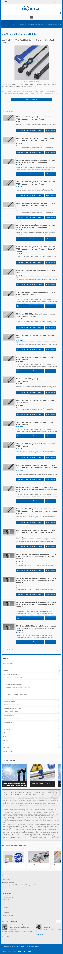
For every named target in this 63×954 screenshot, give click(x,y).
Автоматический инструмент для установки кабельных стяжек (21, 927)
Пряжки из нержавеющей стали (43, 836)
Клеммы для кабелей (18, 828)
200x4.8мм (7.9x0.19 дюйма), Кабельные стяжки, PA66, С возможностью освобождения (35, 139)
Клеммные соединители (45, 831)
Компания (6, 667)
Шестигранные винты (33, 832)
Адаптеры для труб (32, 829)
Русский (58, 2)
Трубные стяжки (11, 826)
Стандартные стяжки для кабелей (14, 677)
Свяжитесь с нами (30, 837)
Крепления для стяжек (51, 828)
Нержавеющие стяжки (9, 701)
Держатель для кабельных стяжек (12, 732)
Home (14, 24)
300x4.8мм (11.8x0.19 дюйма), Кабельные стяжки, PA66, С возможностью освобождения (35, 161)
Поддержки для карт (8, 829)
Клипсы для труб (14, 834)
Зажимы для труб (41, 829)
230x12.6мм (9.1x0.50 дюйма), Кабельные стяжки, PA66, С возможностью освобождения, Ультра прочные (35, 532)
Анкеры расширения (9, 715)
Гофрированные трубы (32, 831)
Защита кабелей (8, 722)
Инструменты (7, 729)
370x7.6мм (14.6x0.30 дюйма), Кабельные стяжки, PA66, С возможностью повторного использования (36, 466)
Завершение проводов (9, 725)
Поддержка (6, 747)
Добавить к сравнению (36, 130)
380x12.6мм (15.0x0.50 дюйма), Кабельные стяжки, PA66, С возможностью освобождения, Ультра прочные (36, 580)
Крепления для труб (52, 829)
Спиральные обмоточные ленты (11, 836)
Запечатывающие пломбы (47, 834)
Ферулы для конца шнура (19, 831)
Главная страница (8, 663)
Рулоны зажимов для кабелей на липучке (13, 93)
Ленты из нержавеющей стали (27, 836)
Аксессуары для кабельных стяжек (12, 708)
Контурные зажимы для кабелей (51, 93)
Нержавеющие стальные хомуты (12, 704)
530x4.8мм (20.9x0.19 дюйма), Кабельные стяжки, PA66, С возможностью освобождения (35, 226)
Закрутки (54, 836)
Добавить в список (22, 130)
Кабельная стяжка (41, 824)
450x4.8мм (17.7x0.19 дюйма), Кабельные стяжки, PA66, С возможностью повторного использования (36, 510)
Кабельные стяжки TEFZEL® (40, 783)
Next (57, 760)
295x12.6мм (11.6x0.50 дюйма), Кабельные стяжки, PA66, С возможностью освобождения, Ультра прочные (36, 556)
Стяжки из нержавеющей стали (45, 826)
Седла (38, 834)
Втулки (11, 828)
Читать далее (5, 936)
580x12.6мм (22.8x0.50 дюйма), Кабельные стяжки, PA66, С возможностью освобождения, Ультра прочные (36, 628)
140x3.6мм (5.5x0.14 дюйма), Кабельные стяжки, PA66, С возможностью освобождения (35, 118)
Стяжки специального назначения (14, 697)
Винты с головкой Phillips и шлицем (18, 832)
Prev (60, 760)
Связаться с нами (8, 751)
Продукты (6, 670)
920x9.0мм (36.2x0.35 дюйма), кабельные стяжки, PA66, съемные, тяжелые (35, 315)
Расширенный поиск (31, 99)
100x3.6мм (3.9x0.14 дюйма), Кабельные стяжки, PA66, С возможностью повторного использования (36, 488)
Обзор (4, 736)
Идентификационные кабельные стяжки (15, 691)
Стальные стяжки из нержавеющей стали (25, 826)
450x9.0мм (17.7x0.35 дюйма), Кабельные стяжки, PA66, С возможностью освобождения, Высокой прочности (35, 249)
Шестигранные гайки (44, 832)
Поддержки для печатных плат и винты (13, 718)
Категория (21, 24)
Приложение (6, 740)
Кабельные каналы (20, 837)
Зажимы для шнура (7, 831)
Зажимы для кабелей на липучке (47, 91)
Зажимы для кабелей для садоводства (33, 93)
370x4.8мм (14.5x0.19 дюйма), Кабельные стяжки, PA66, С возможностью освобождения (35, 183)
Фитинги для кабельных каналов (28, 834)
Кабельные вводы (40, 828)
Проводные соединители (9, 837)
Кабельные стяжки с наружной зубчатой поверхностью (18, 687)
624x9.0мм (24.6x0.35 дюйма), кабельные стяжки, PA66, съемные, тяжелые (35, 293)
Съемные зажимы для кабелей (14, 91)
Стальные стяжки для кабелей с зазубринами (16, 694)
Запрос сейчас (50, 130)
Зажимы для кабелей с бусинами (30, 91)
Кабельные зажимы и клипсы (11, 711)
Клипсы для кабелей (30, 828)
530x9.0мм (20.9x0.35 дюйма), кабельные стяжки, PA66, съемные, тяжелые (35, 272)
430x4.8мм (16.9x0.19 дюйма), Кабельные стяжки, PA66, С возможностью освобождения (35, 204)
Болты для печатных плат (19, 829)
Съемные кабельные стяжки (12, 681)
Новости (5, 744)
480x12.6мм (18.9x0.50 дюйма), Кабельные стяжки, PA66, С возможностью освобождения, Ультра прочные (36, 604)
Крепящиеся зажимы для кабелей (14, 684)
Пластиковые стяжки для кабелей (35, 24)
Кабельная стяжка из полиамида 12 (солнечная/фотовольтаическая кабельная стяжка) (14, 785)
